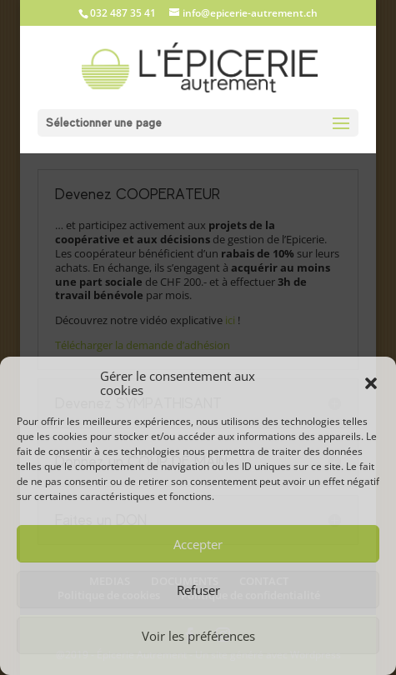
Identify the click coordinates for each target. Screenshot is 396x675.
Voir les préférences (198, 636)
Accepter (198, 544)
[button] (371, 383)
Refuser (198, 590)
